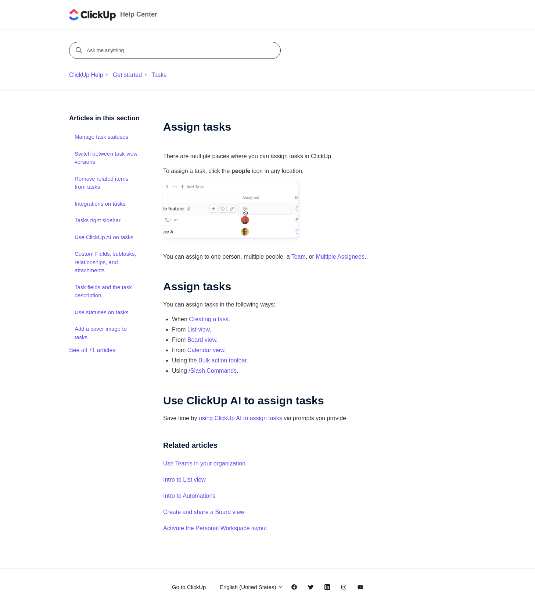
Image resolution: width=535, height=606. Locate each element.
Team (298, 257)
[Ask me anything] (176, 50)
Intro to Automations (189, 496)
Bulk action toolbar (222, 360)
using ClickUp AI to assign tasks (240, 418)
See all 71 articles (92, 350)
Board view (201, 340)
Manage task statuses (101, 137)
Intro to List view (184, 479)
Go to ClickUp (189, 587)
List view (198, 329)
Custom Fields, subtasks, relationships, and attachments (105, 262)
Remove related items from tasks (101, 183)
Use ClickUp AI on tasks (104, 237)
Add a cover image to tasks (101, 333)
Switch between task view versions (106, 157)
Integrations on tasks (100, 204)
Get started (127, 75)
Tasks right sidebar (98, 220)
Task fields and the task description (103, 291)
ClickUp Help (86, 75)
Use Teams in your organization (204, 463)
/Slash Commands (212, 371)
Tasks (158, 75)
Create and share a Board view (203, 512)
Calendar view (206, 350)
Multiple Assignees (340, 257)
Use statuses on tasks (102, 312)
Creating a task (209, 319)
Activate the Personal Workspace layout (215, 528)
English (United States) (251, 587)
